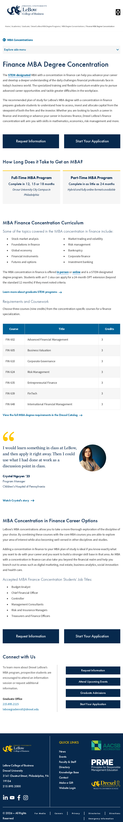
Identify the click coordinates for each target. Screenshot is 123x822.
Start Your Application (92, 141)
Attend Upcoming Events (93, 681)
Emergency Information (101, 818)
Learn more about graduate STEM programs (32, 292)
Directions (114, 813)
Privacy (76, 813)
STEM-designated (19, 75)
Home (7, 26)
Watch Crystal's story (18, 501)
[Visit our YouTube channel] (12, 797)
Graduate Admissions (93, 693)
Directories (95, 813)
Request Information (31, 141)
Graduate (26, 26)
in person (63, 272)
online (76, 272)
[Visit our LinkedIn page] (6, 797)
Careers (59, 813)
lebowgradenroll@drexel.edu (21, 709)
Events (62, 757)
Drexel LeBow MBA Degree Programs (45, 26)
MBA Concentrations (20, 40)
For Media (40, 813)
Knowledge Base (69, 772)
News (62, 751)
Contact (63, 777)
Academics (16, 26)
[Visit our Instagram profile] (26, 797)
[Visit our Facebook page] (19, 797)
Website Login (67, 788)
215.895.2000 (12, 786)
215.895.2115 (11, 704)
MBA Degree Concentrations (73, 26)
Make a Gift (66, 783)
